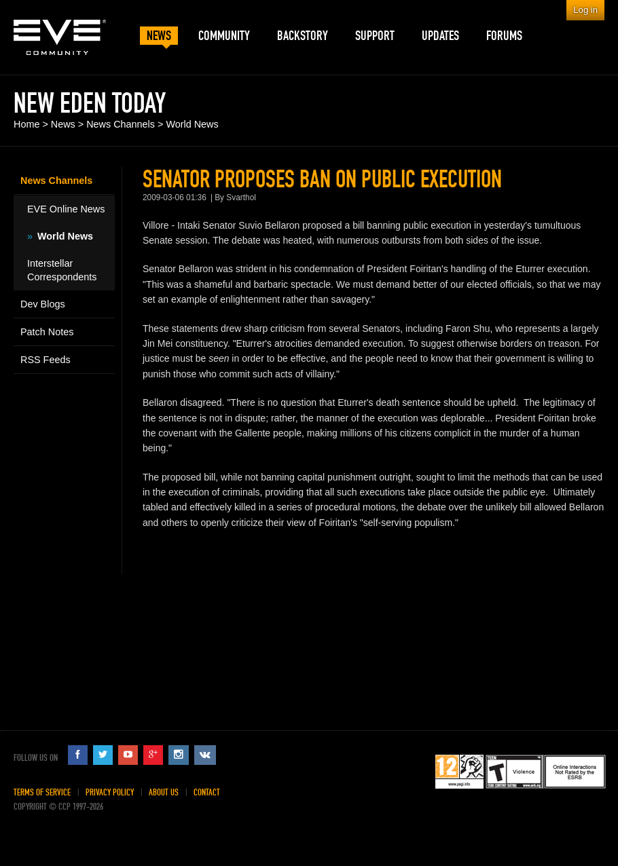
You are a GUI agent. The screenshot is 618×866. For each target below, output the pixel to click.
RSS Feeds (45, 359)
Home (26, 124)
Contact (207, 792)
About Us (164, 792)
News (63, 124)
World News (192, 124)
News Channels (120, 124)
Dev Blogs (42, 304)
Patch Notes (46, 331)
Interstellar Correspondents (61, 270)
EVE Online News (66, 209)
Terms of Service (42, 792)
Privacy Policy (110, 792)
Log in (585, 10)
